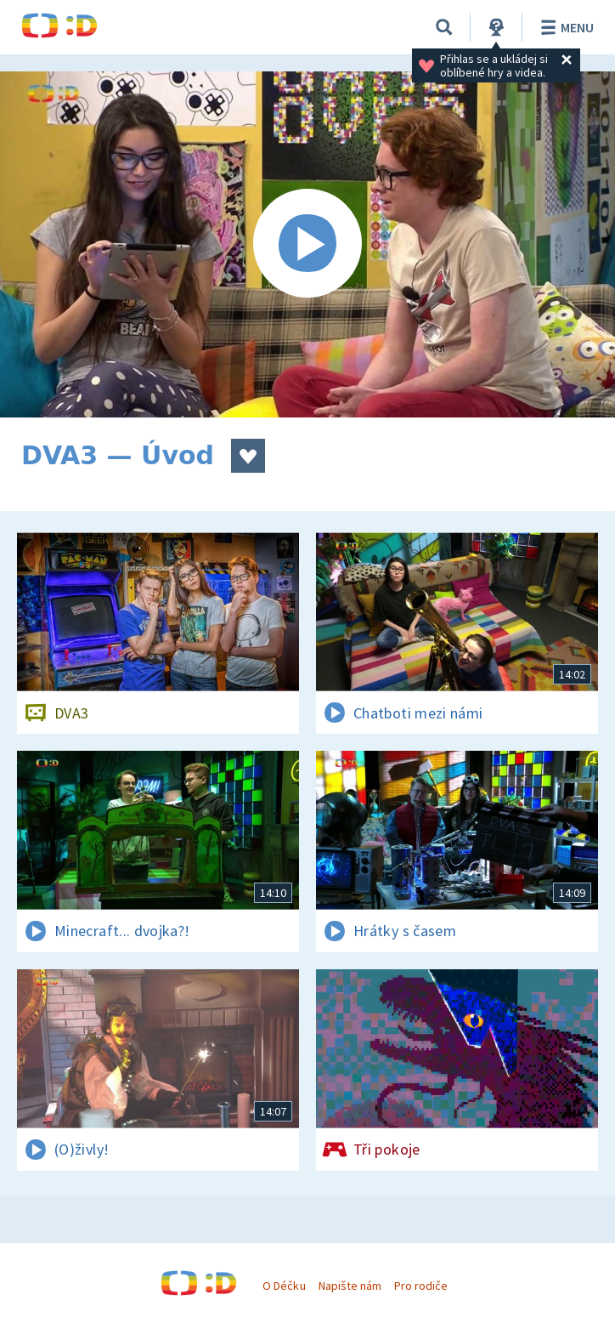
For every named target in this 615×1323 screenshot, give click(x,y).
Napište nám (350, 1285)
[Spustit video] (307, 244)
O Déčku (283, 1285)
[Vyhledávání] (444, 27)
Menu (564, 27)
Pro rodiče (421, 1285)
